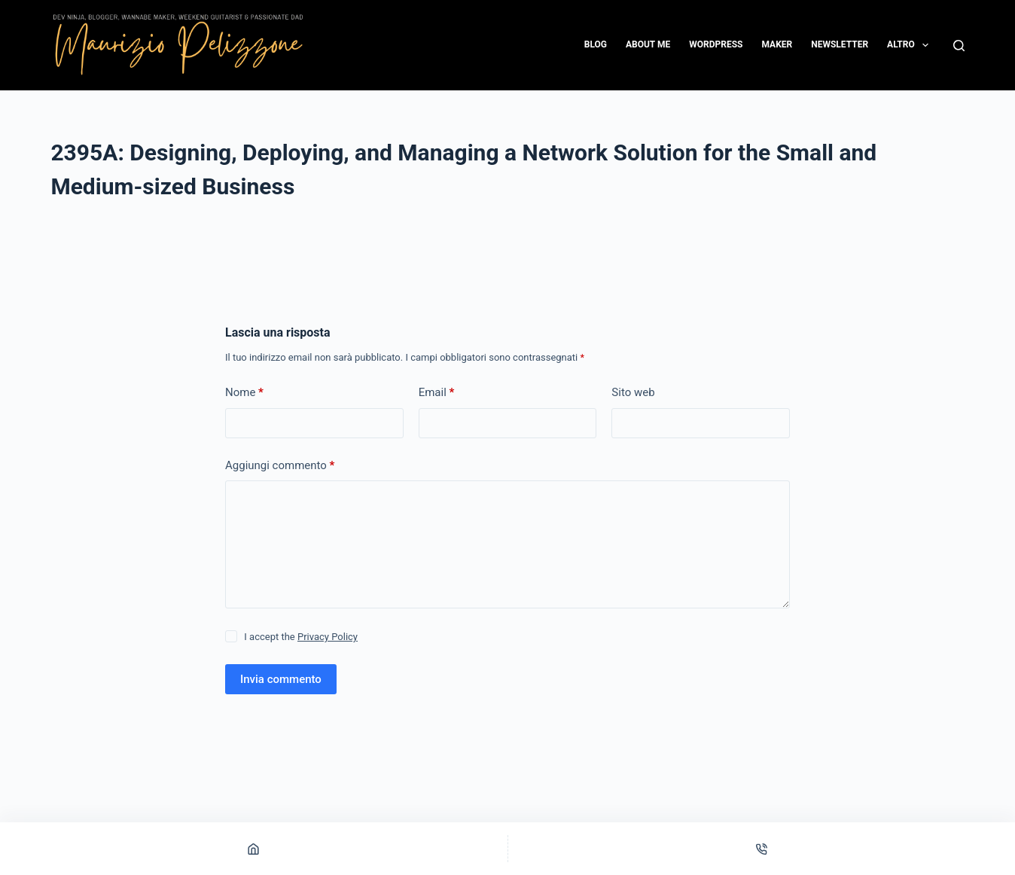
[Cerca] (959, 45)
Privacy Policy (327, 636)
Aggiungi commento (279, 465)
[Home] (253, 849)
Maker (776, 44)
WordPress (715, 44)
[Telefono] (762, 849)
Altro (910, 45)
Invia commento (281, 679)
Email (437, 392)
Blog (595, 44)
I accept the (301, 636)
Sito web (632, 392)
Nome (244, 392)
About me (648, 44)
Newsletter (839, 44)
